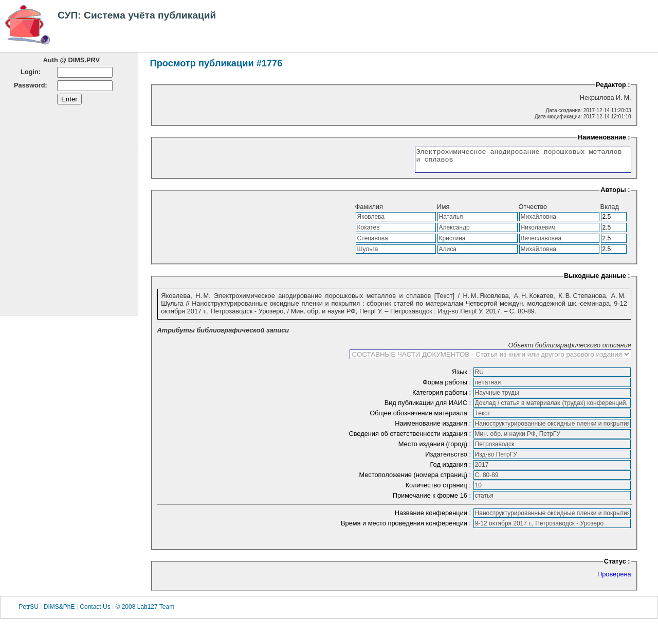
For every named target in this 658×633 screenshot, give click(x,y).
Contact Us (95, 611)
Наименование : (604, 137)
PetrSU (29, 611)
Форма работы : (448, 387)
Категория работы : (442, 397)
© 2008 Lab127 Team (144, 611)
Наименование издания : (433, 428)
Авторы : (615, 194)
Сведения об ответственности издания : (410, 438)
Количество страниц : (439, 490)
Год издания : (451, 469)
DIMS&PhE (59, 611)
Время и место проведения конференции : (407, 528)
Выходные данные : (597, 280)
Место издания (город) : (435, 448)
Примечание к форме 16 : (433, 500)
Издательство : (448, 459)
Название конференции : (434, 517)
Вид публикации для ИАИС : (429, 407)
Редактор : (613, 85)
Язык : (462, 376)
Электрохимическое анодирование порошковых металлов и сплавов (510, 162)
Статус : (617, 566)
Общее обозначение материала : (421, 417)
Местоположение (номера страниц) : (415, 479)
